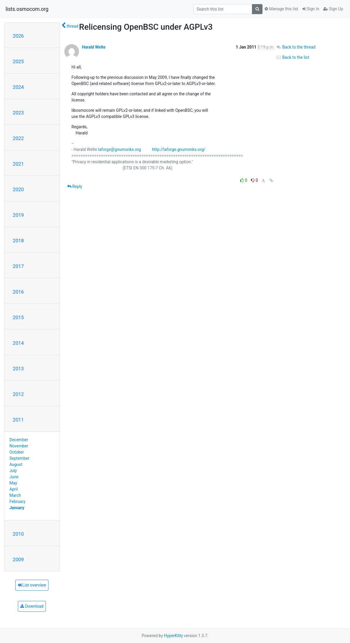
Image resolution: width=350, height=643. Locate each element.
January (16, 507)
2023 (18, 113)
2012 (18, 394)
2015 (18, 317)
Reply (74, 186)
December (18, 439)
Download (31, 606)
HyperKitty (173, 635)
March (15, 495)
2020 (18, 189)
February (17, 501)
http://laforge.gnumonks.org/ (178, 149)
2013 (18, 369)
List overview (32, 585)
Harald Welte (93, 47)
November (18, 446)
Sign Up (333, 8)
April (13, 489)
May (13, 483)
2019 (18, 215)
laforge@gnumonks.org (119, 149)
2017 (18, 266)
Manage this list (281, 8)
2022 (18, 138)
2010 (18, 534)
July (13, 470)
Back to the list (292, 57)
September (19, 458)
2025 (18, 61)
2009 (18, 559)
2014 (18, 343)
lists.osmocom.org (27, 9)
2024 (18, 87)
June (13, 476)
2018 (18, 241)
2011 (18, 420)
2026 (18, 36)
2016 (18, 292)
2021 (18, 164)
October (16, 452)
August (15, 464)
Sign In (310, 8)
